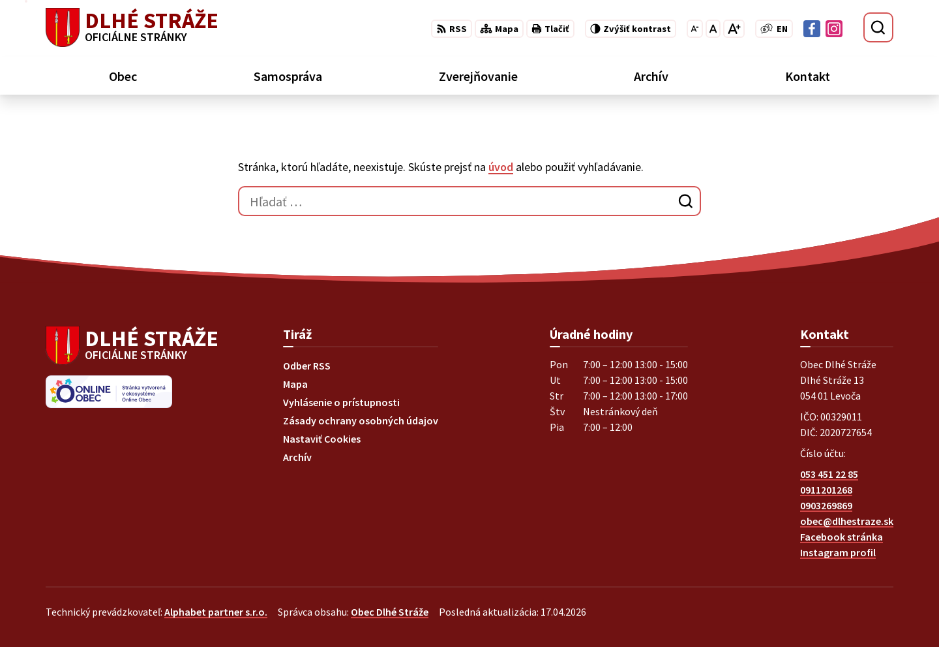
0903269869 (826, 505)
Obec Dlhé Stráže (389, 611)
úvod (500, 166)
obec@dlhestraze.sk (846, 521)
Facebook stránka (841, 536)
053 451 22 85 (829, 474)
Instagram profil (838, 552)
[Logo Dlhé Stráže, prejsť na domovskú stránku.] (132, 27)
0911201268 (826, 489)
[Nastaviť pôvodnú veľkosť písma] (713, 29)
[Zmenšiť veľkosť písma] (695, 29)
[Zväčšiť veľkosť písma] (734, 29)
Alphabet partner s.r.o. (215, 611)
